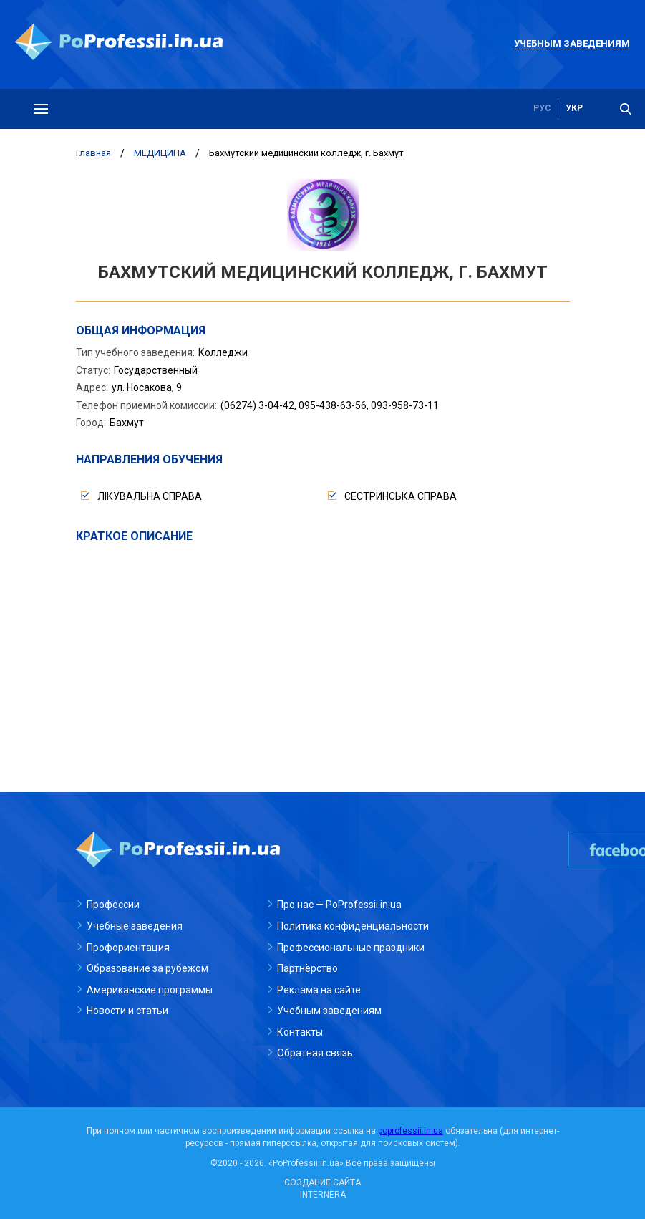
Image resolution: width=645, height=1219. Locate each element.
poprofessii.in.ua (410, 1131)
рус (542, 109)
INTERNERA (323, 1195)
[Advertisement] (323, 651)
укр (574, 109)
